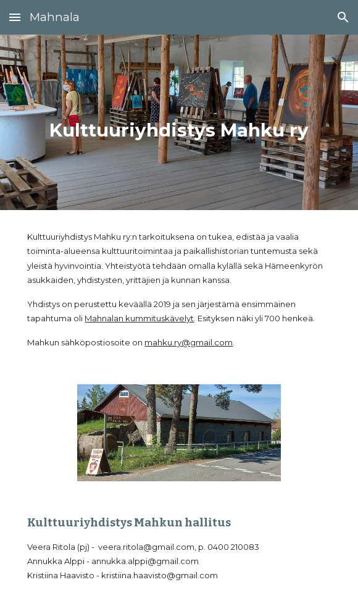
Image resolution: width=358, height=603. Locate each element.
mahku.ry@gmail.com (188, 342)
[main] (178, 122)
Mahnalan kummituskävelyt (139, 318)
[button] (15, 17)
